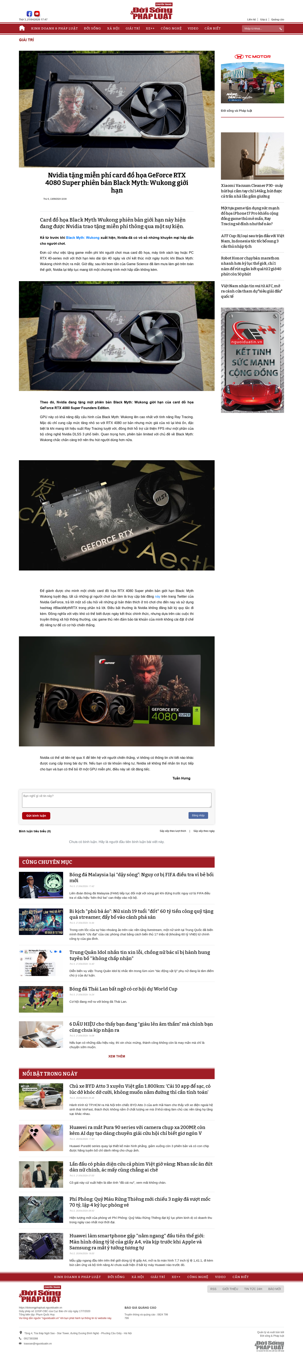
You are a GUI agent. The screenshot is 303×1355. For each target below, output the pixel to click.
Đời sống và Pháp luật (236, 110)
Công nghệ (171, 28)
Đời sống (92, 28)
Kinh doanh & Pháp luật (54, 28)
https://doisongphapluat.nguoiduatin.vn (40, 1307)
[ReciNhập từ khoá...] (263, 28)
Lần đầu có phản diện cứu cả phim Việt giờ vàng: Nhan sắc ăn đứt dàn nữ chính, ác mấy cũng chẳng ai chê (141, 1167)
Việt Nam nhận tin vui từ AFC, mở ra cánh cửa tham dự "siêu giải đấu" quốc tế (251, 291)
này (158, 596)
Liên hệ (251, 19)
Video (193, 28)
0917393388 (31, 1338)
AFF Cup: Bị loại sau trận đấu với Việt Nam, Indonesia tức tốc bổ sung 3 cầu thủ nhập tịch (252, 241)
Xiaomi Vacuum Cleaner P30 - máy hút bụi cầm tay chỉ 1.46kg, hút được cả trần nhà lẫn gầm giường (252, 190)
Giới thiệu (230, 1289)
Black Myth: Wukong (83, 238)
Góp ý (263, 19)
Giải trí (133, 28)
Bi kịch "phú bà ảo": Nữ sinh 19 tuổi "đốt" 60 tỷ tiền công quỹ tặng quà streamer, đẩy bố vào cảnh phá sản (141, 914)
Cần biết (213, 28)
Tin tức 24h (253, 1289)
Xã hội (113, 28)
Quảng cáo (277, 19)
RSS (213, 1289)
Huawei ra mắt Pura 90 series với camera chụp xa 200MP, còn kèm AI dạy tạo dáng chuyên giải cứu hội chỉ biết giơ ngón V (137, 1130)
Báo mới (274, 1289)
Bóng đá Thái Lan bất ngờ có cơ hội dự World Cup (123, 989)
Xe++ (150, 28)
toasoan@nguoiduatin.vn (38, 1343)
